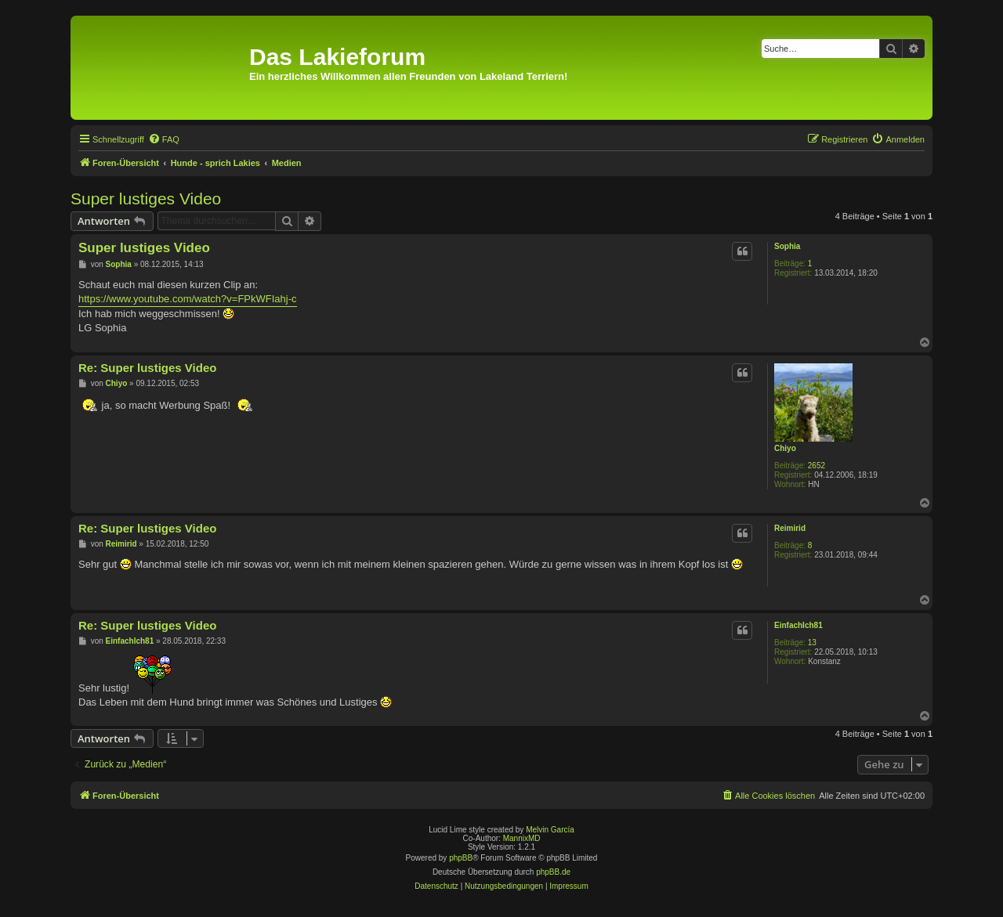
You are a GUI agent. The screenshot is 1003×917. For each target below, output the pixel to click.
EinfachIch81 (798, 625)
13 (812, 642)
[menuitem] (163, 139)
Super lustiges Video (146, 199)
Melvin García (550, 829)
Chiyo (785, 448)
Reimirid (790, 528)
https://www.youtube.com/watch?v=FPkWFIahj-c (187, 299)
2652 (816, 465)
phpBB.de (553, 872)
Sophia (787, 246)
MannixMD (522, 838)
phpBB (461, 858)
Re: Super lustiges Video (147, 367)
